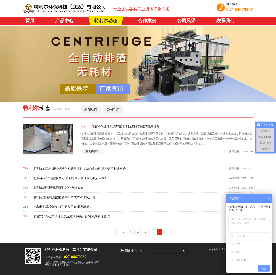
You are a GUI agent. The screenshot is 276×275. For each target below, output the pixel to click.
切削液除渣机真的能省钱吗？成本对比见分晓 (64, 197)
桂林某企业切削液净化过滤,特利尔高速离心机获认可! (70, 178)
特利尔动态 (105, 20)
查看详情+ (91, 151)
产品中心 (64, 20)
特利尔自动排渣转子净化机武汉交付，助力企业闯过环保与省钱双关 (80, 168)
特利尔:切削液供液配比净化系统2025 (59, 187)
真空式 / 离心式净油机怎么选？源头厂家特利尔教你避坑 (72, 216)
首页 (29, 20)
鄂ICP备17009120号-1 (57, 265)
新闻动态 (90, 109)
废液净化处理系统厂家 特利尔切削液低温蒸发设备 (125, 126)
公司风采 (186, 20)
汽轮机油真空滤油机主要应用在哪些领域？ (63, 206)
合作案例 (147, 20)
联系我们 (225, 20)
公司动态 (113, 109)
